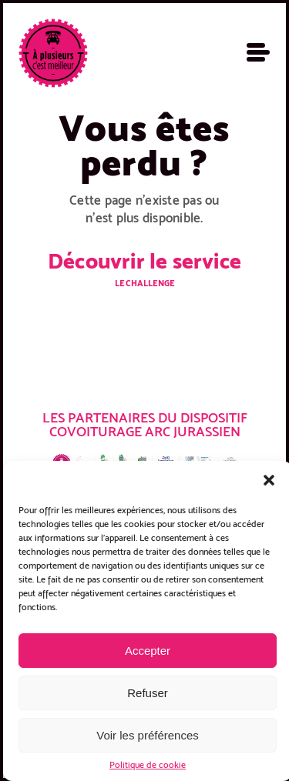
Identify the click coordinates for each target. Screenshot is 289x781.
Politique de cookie (147, 764)
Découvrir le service (144, 261)
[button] (269, 480)
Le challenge (144, 283)
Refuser (147, 692)
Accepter (147, 650)
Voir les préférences (147, 735)
